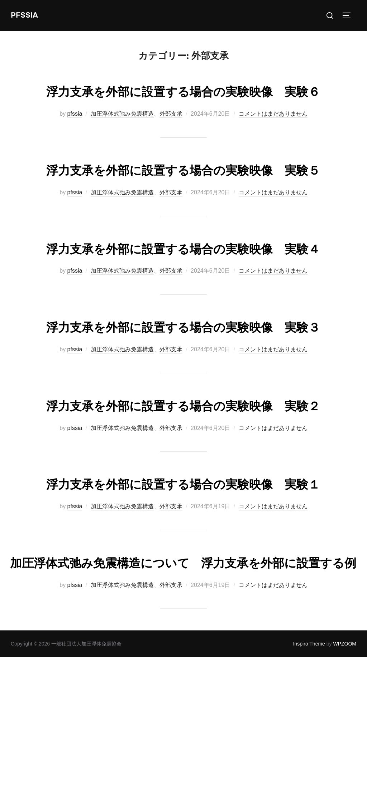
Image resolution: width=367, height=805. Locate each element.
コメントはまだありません (273, 135)
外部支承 (170, 135)
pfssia (74, 135)
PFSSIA (25, 15)
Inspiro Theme (309, 791)
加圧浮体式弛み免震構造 (122, 135)
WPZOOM (344, 791)
